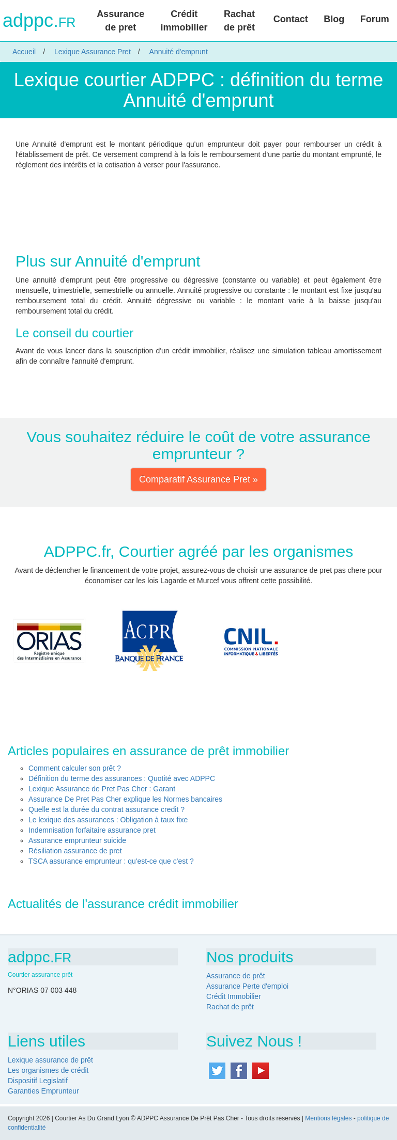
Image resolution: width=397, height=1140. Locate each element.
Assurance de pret (120, 21)
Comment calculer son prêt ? (74, 768)
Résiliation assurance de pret (75, 851)
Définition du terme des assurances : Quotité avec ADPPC (121, 778)
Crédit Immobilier (233, 996)
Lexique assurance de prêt (50, 1060)
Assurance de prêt (235, 976)
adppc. (39, 20)
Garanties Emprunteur (43, 1091)
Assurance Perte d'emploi (247, 986)
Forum (374, 19)
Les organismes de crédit (48, 1070)
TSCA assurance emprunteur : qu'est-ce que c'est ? (111, 861)
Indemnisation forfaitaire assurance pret (92, 830)
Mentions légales (328, 1118)
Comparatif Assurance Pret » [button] (198, 479)
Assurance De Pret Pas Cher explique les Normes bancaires (125, 799)
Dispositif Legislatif (38, 1080)
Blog (334, 19)
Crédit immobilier (184, 21)
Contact (290, 19)
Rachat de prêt (239, 21)
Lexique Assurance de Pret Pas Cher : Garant (101, 789)
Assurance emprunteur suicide (77, 840)
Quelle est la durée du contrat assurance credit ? (106, 809)
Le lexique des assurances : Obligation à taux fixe (108, 820)
